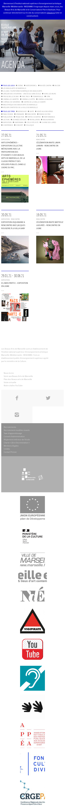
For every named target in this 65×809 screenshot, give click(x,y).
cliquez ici (51, 13)
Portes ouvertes (34, 117)
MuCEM (57, 85)
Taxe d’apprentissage (13, 433)
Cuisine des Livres (49, 122)
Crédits (7, 449)
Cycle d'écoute (32, 122)
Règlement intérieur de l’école (17, 440)
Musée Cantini (45, 85)
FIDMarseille (38, 96)
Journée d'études (20, 120)
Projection (20, 117)
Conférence (8, 125)
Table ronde (8, 114)
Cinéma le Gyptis (28, 99)
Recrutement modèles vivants (17, 430)
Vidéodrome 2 (31, 85)
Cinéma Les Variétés (11, 99)
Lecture (6, 120)
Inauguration (48, 120)
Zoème (20, 85)
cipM (48, 96)
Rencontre (31, 114)
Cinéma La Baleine (45, 99)
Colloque (30, 125)
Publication (8, 117)
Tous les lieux (9, 85)
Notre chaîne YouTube (13, 386)
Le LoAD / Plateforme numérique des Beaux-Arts (22, 91)
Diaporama (19, 122)
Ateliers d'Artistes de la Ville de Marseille (20, 107)
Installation (35, 120)
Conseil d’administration (14, 437)
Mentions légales (11, 446)
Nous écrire (9, 373)
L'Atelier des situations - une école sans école (22, 94)
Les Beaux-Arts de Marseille (14, 88)
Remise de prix (44, 114)
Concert (19, 125)
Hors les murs (50, 94)
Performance (49, 117)
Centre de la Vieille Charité (34, 102)
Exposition (7, 122)
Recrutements (10, 427)
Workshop (22, 111)
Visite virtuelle (10, 382)
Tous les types (9, 111)
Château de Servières (11, 102)
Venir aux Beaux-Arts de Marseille (18, 376)
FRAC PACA (26, 96)
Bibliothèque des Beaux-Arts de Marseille (20, 105)
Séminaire (20, 114)
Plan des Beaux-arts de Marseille (18, 379)
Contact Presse (10, 452)
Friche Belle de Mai (11, 96)
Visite (32, 111)
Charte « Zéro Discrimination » (17, 443)
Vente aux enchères (45, 111)
